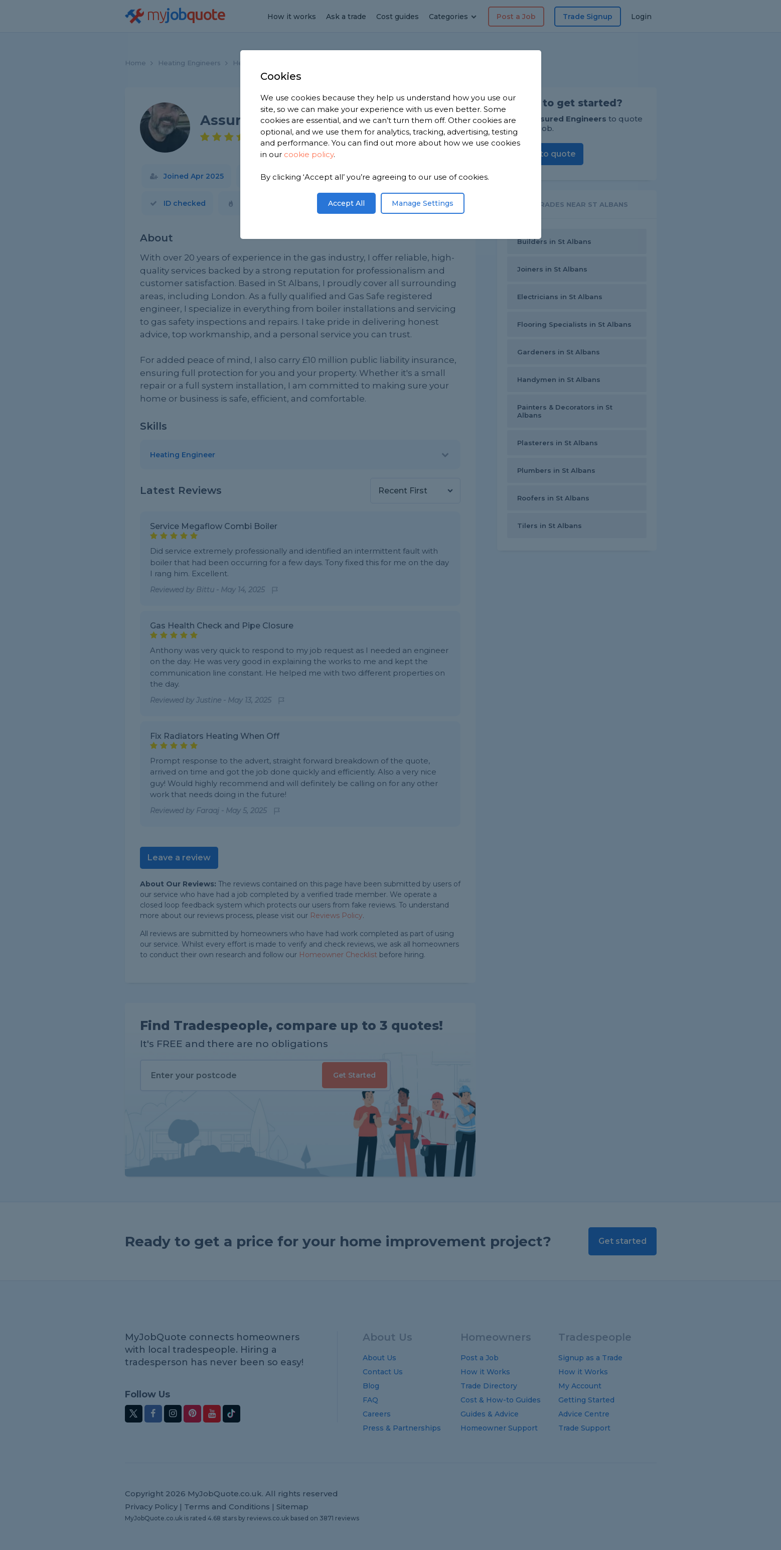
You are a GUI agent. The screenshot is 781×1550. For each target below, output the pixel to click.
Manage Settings (422, 203)
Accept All (346, 203)
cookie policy (309, 154)
